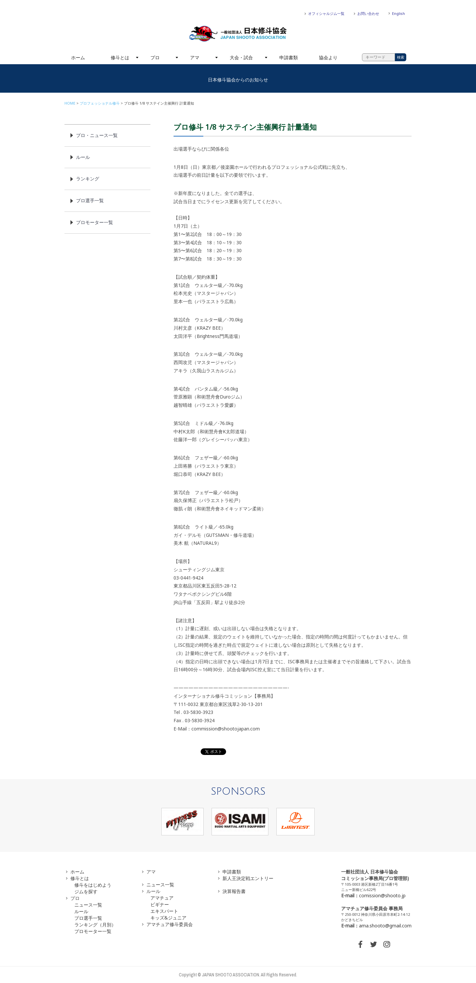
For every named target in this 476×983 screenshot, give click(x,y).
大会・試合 (241, 57)
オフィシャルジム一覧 (326, 13)
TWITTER (373, 944)
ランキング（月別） (95, 924)
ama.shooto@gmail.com (385, 925)
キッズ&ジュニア (168, 917)
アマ (194, 57)
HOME (69, 103)
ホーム (78, 57)
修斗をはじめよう (92, 885)
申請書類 (288, 57)
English (398, 13)
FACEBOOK (360, 944)
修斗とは (120, 57)
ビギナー (159, 904)
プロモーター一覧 (94, 222)
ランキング (87, 178)
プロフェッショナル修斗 (100, 103)
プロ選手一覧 (90, 200)
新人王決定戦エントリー (247, 878)
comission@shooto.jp (382, 895)
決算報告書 (234, 891)
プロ (155, 57)
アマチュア (162, 898)
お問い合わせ (368, 13)
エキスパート (164, 911)
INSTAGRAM (386, 944)
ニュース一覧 (88, 905)
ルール (83, 157)
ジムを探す (86, 891)
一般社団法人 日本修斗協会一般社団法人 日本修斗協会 (238, 33)
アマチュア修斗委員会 (169, 924)
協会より (328, 57)
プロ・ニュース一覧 (97, 135)
